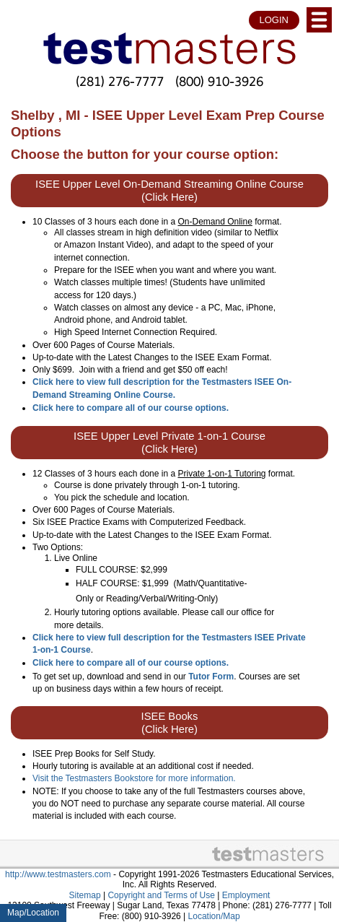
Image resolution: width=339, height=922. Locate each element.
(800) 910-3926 (219, 81)
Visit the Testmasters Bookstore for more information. (134, 778)
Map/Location (33, 913)
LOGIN (274, 19)
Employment (246, 895)
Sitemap (85, 895)
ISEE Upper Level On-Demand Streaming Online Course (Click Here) (169, 190)
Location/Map (214, 916)
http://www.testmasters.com (58, 874)
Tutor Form (211, 676)
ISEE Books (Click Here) (169, 722)
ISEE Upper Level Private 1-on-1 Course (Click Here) (169, 442)
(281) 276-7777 (120, 81)
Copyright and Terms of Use (161, 895)
